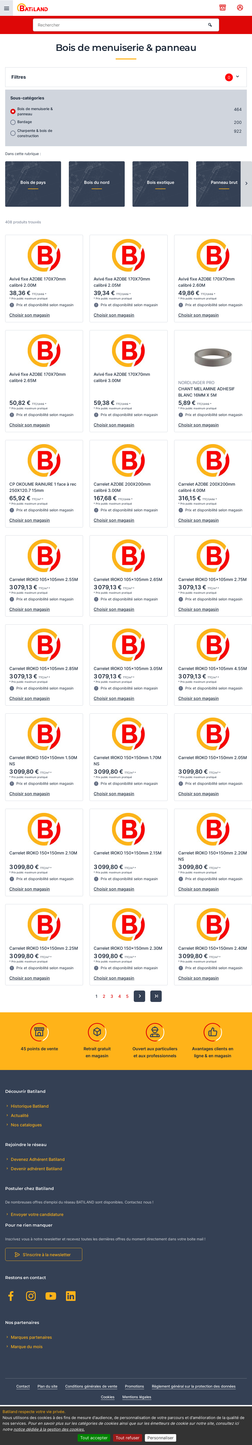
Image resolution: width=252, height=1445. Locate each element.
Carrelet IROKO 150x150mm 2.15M (127, 852)
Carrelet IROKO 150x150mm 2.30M (128, 948)
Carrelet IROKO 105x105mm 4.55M (212, 668)
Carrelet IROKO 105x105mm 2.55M (43, 579)
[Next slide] (246, 184)
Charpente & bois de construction (34, 133)
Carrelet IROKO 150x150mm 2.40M (212, 948)
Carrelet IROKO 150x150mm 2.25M (43, 948)
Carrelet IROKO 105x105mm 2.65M (128, 579)
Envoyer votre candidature (36, 1214)
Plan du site (47, 1386)
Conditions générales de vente (91, 1386)
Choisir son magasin (29, 315)
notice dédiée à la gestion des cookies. (49, 1429)
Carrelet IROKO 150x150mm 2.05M (212, 757)
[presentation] (6, 8)
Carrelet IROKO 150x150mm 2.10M (43, 852)
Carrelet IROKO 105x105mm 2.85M (43, 668)
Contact (23, 1386)
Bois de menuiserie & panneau (35, 111)
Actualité (19, 1115)
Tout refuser (127, 1437)
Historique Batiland (29, 1106)
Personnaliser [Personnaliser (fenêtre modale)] (160, 1437)
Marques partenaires (31, 1337)
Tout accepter (94, 1437)
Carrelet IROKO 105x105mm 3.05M (128, 668)
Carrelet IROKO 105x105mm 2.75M (212, 579)
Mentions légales (136, 1397)
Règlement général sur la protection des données (194, 1386)
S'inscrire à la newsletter (47, 1254)
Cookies (108, 1397)
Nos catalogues (26, 1124)
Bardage (24, 121)
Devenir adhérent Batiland (36, 1168)
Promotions (134, 1386)
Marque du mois (26, 1346)
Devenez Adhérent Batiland (37, 1159)
